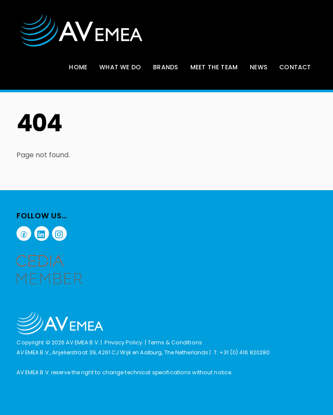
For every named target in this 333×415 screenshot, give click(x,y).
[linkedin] (41, 233)
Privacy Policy (123, 342)
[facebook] (23, 233)
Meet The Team (214, 67)
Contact (295, 67)
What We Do (120, 67)
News (258, 67)
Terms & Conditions (175, 342)
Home (78, 67)
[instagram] (59, 233)
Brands (165, 67)
